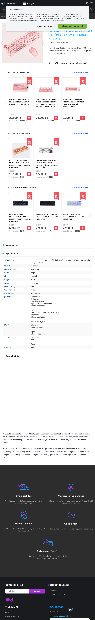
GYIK (7, 612)
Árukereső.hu (54, 611)
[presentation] (2, 43)
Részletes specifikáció (57, 53)
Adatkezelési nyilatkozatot (17, 20)
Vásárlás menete (12, 616)
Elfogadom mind (72, 26)
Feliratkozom (37, 591)
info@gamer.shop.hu (58, 594)
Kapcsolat (54, 590)
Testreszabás (45, 26)
